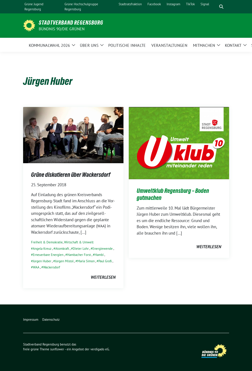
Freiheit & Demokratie (47, 242)
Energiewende (102, 248)
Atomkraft (62, 248)
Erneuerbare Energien (48, 255)
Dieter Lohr (81, 248)
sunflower (57, 349)
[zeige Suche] (221, 6)
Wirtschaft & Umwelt (79, 242)
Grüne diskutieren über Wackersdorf (70, 174)
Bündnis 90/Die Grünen (62, 28)
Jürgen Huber (42, 261)
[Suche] (215, 6)
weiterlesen (103, 277)
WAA (36, 267)
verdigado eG (99, 349)
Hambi (99, 255)
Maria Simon (86, 261)
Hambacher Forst (79, 255)
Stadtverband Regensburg (71, 22)
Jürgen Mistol (64, 261)
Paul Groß (105, 261)
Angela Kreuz (42, 248)
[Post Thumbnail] (73, 134)
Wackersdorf (51, 267)
